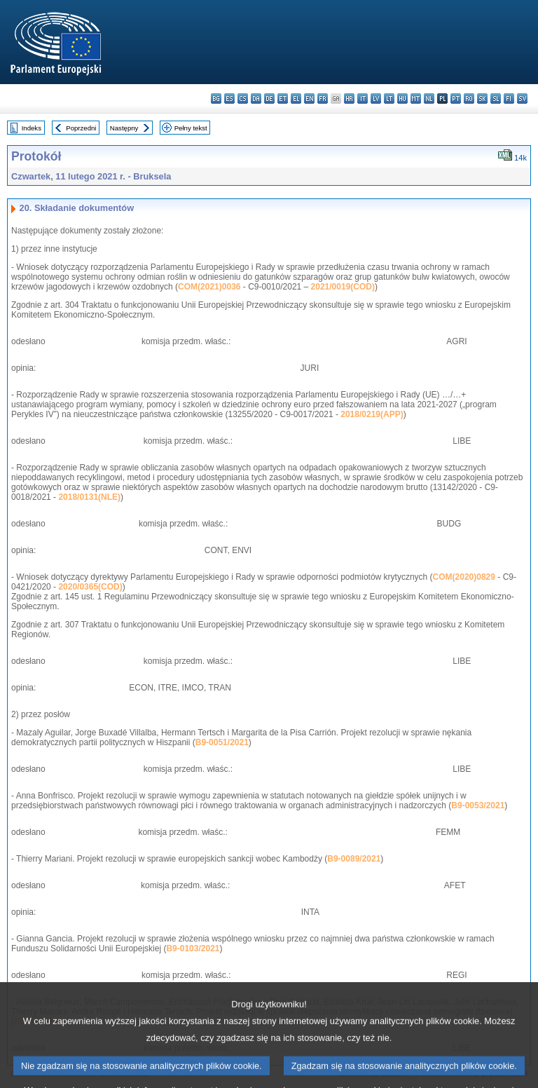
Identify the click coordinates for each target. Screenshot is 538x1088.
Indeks (31, 128)
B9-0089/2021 (353, 859)
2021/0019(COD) (343, 287)
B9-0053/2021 (477, 805)
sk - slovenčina (482, 98)
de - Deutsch (269, 98)
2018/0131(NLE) (89, 497)
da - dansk (256, 98)
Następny (124, 128)
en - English (309, 98)
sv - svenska (522, 98)
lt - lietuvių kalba (389, 98)
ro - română (469, 98)
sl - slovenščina (495, 98)
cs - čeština (242, 98)
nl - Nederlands (429, 98)
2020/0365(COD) (90, 587)
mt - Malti (416, 98)
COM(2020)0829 (464, 577)
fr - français (322, 98)
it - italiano (362, 98)
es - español (229, 98)
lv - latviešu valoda (376, 98)
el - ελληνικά (296, 98)
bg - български (216, 98)
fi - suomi (509, 98)
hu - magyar (402, 98)
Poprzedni (81, 128)
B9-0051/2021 (222, 742)
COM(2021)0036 (209, 287)
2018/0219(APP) (371, 414)
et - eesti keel (282, 98)
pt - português (455, 98)
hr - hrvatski (349, 98)
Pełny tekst (190, 128)
